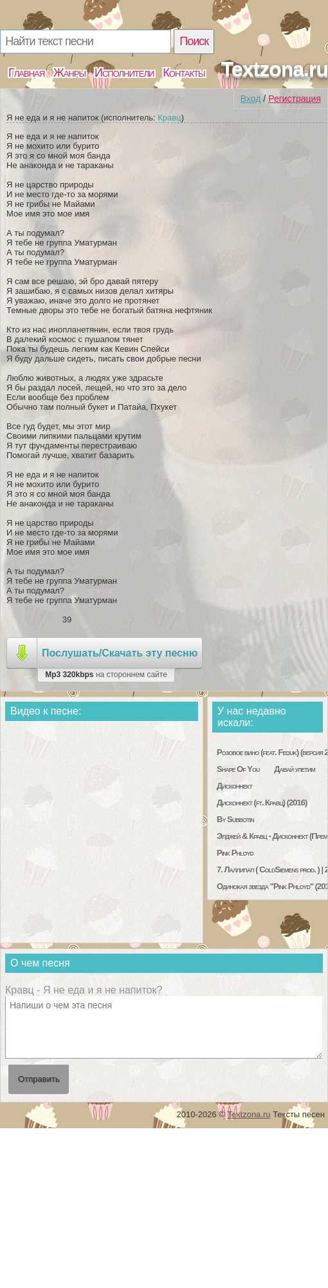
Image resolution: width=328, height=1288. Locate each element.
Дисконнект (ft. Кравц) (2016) (262, 802)
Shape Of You (238, 769)
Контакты (184, 72)
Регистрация (294, 98)
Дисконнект (234, 786)
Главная (26, 72)
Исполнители (124, 72)
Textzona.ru (274, 69)
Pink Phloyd (235, 853)
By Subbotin (235, 819)
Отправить (38, 1079)
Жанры (69, 72)
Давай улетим (294, 769)
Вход (251, 98)
